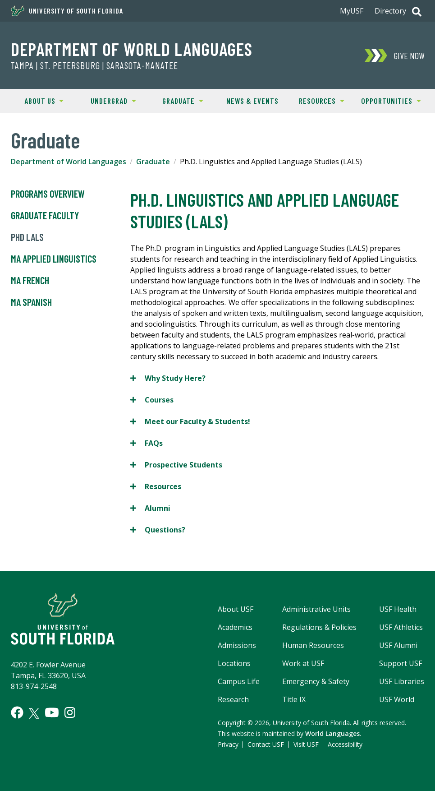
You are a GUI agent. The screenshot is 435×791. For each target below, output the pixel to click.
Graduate (175, 100)
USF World (396, 699)
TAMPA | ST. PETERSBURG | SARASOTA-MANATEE (94, 65)
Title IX (294, 699)
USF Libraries (401, 681)
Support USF (400, 663)
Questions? (157, 529)
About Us (36, 100)
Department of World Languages (131, 49)
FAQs (146, 443)
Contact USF (265, 744)
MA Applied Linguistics (53, 259)
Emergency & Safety (315, 681)
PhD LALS (27, 237)
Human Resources (313, 645)
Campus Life (239, 681)
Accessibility (345, 744)
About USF (235, 609)
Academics (235, 627)
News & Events (252, 100)
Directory (390, 10)
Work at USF (303, 663)
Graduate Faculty (45, 215)
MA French (30, 280)
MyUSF (351, 10)
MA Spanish (31, 302)
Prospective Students (176, 464)
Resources (315, 100)
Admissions (237, 645)
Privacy (228, 744)
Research (233, 699)
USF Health (398, 609)
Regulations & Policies (319, 627)
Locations (234, 663)
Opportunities (389, 100)
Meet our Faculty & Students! (190, 421)
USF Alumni (398, 645)
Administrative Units (316, 609)
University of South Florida (67, 10)
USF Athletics (401, 627)
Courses (152, 399)
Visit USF (306, 744)
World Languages (332, 733)
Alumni (150, 508)
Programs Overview (48, 194)
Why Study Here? (168, 378)
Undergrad (107, 100)
